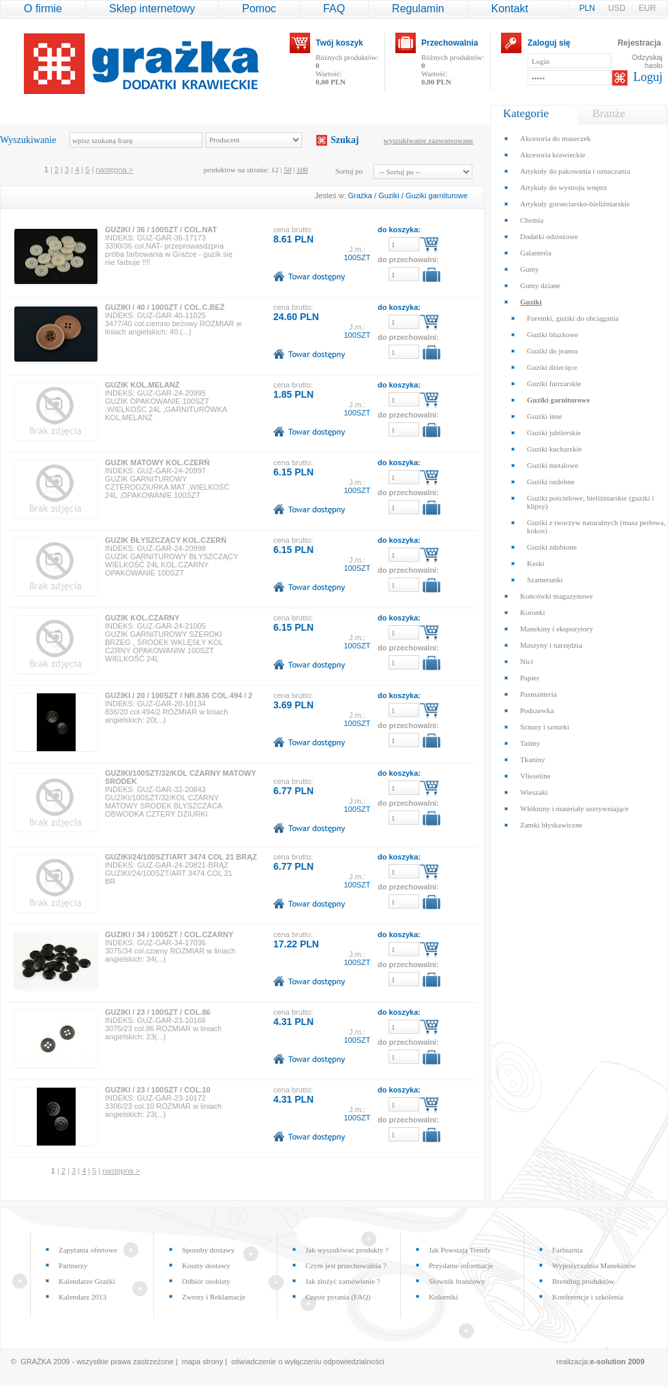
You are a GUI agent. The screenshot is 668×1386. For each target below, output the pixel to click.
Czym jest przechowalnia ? (345, 1265)
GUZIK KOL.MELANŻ (142, 385)
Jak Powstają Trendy (460, 1250)
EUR (647, 8)
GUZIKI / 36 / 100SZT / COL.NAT (161, 229)
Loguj (648, 77)
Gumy (529, 269)
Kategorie (526, 113)
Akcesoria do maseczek (555, 138)
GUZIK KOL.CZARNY (142, 618)
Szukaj (345, 140)
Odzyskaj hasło (647, 61)
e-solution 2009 (617, 1361)
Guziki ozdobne (551, 481)
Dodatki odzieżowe (549, 236)
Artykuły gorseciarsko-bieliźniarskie (575, 204)
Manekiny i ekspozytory (556, 629)
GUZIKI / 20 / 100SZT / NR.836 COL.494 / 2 (178, 695)
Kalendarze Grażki (87, 1281)
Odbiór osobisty (206, 1281)
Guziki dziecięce (552, 367)
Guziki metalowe (552, 465)
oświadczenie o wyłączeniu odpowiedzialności (307, 1361)
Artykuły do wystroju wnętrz (563, 187)
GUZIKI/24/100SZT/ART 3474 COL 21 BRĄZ (181, 857)
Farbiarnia (567, 1250)
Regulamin (418, 8)
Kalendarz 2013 (82, 1297)
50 (287, 170)
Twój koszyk (339, 43)
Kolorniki (443, 1297)
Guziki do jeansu (552, 351)
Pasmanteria (538, 694)
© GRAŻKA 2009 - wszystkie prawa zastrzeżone (92, 1361)
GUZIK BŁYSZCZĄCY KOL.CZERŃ (165, 540)
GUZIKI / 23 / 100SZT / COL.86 (158, 1012)
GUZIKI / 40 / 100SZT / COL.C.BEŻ (164, 307)
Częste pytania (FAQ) (338, 1297)
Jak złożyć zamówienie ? (342, 1281)
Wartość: (331, 77)
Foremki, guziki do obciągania (572, 318)
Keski (536, 563)
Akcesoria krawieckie (553, 155)
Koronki (532, 612)
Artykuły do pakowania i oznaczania (575, 171)
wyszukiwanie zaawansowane (429, 140)
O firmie (43, 8)
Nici (526, 661)
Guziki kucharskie (554, 449)
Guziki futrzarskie (554, 383)
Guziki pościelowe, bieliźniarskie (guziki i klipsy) (590, 502)
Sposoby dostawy (208, 1250)
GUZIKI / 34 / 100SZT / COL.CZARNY (169, 934)
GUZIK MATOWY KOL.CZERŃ (157, 462)
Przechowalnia (449, 43)
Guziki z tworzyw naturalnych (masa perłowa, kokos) (596, 526)
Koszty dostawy (206, 1265)
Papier (529, 678)
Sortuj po (349, 171)
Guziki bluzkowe (552, 334)
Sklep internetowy (152, 8)
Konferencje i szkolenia (587, 1297)
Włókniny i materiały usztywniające (574, 808)
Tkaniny (532, 759)
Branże (608, 113)
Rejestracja (639, 43)
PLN (588, 8)
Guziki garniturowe (437, 195)
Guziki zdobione (552, 547)
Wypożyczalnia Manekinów (594, 1265)
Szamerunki (545, 580)
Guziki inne (544, 416)
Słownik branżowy (457, 1281)
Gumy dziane (540, 285)
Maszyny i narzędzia (551, 645)
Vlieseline (535, 776)
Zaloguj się (549, 43)
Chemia (531, 220)
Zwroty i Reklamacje (213, 1297)
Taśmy (530, 743)
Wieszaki (533, 792)
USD (618, 8)
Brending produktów (583, 1281)
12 (275, 170)
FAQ (334, 8)
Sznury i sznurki (544, 727)
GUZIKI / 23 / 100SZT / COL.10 (158, 1090)
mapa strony (203, 1361)
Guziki (388, 195)
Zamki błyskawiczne (551, 825)
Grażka (360, 195)
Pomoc (259, 8)
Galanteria (535, 253)
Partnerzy (73, 1265)
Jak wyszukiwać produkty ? (347, 1250)
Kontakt (509, 8)
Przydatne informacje (461, 1265)
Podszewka (537, 710)
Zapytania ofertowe (88, 1250)
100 (302, 170)
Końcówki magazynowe (556, 596)
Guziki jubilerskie (554, 432)
